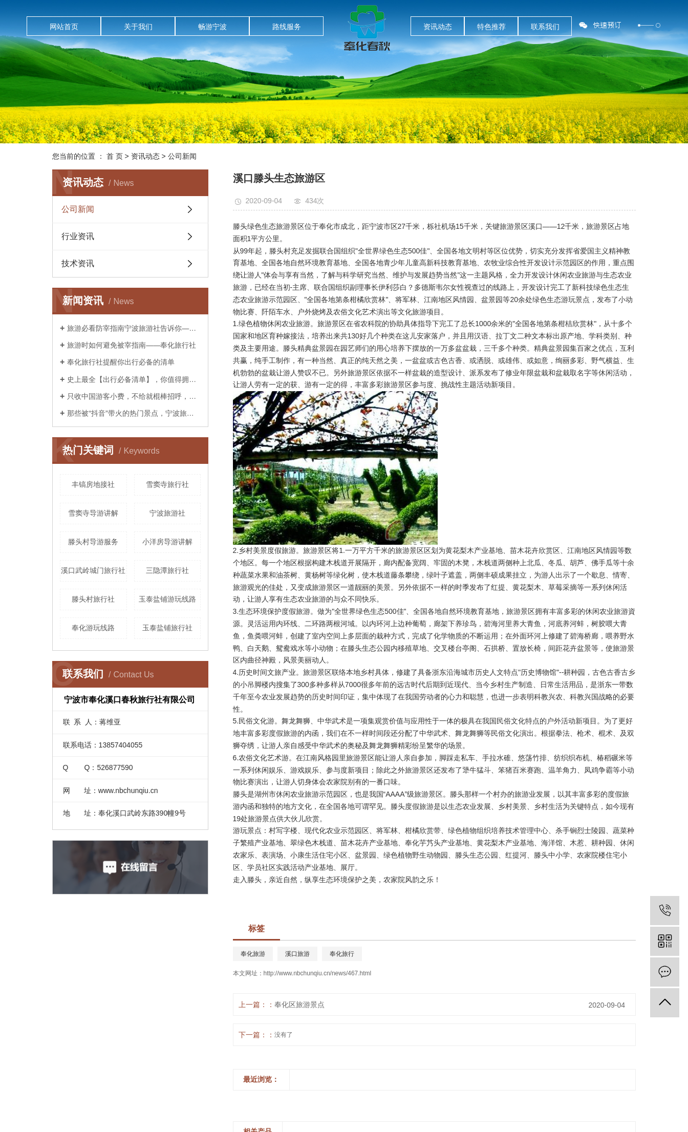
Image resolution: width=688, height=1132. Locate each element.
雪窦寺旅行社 (167, 484)
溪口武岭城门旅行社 (93, 570)
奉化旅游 (253, 953)
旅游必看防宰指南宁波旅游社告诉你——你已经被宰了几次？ (134, 328)
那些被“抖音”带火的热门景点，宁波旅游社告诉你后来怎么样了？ (134, 413)
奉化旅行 (342, 953)
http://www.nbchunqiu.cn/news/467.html (318, 973)
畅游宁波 (212, 27)
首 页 (114, 156)
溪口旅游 (297, 953)
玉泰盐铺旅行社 (167, 628)
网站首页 (64, 27)
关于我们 (138, 27)
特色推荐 (491, 27)
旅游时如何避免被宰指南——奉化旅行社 (131, 345)
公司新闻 (182, 156)
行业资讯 (77, 236)
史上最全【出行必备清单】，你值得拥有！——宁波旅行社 (134, 379)
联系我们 (545, 27)
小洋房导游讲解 (167, 542)
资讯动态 (437, 27)
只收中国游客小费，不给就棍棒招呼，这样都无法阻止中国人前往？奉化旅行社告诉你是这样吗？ (134, 396)
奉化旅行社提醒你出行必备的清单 (121, 362)
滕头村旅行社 (93, 599)
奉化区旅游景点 (299, 1004)
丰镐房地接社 (93, 484)
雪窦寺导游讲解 (93, 513)
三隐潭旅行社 (167, 570)
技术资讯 (77, 263)
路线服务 (286, 27)
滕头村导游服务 (93, 542)
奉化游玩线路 (93, 628)
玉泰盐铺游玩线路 (167, 599)
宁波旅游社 (167, 513)
